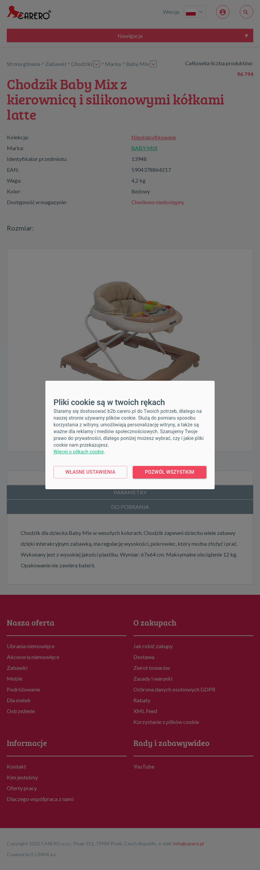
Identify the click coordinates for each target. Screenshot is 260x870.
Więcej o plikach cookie (78, 451)
